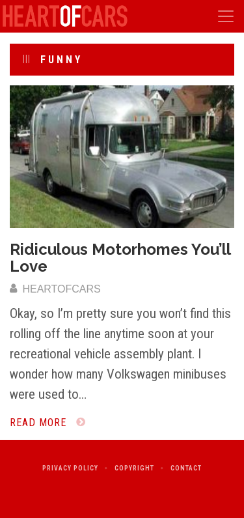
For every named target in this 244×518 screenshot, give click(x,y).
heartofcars (55, 289)
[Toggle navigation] (226, 16)
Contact (186, 468)
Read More (48, 422)
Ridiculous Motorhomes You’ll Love (120, 258)
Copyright (134, 468)
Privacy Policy (70, 468)
